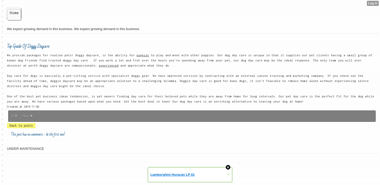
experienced (109, 65)
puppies (143, 55)
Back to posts (21, 125)
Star (27, 116)
